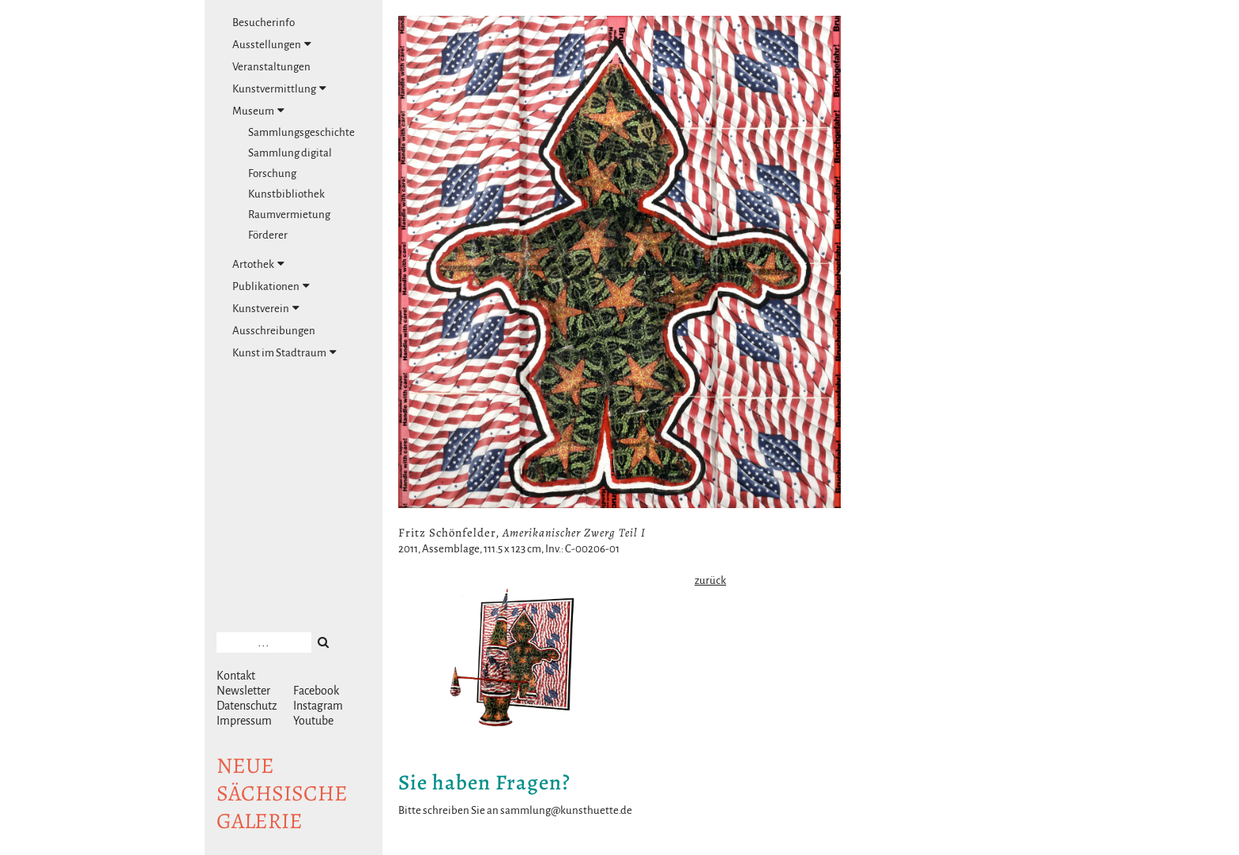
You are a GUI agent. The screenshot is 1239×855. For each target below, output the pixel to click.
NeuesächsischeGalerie (282, 793)
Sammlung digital (290, 153)
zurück (710, 580)
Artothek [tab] (258, 264)
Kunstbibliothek (286, 194)
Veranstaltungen (271, 67)
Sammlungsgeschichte (301, 132)
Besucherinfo (263, 22)
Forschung (272, 173)
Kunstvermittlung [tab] (279, 88)
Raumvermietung (289, 214)
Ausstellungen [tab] (271, 44)
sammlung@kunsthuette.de (566, 810)
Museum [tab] (258, 110)
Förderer (268, 235)
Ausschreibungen (273, 331)
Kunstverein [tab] (265, 308)
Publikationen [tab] (271, 286)
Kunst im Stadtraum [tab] (284, 352)
